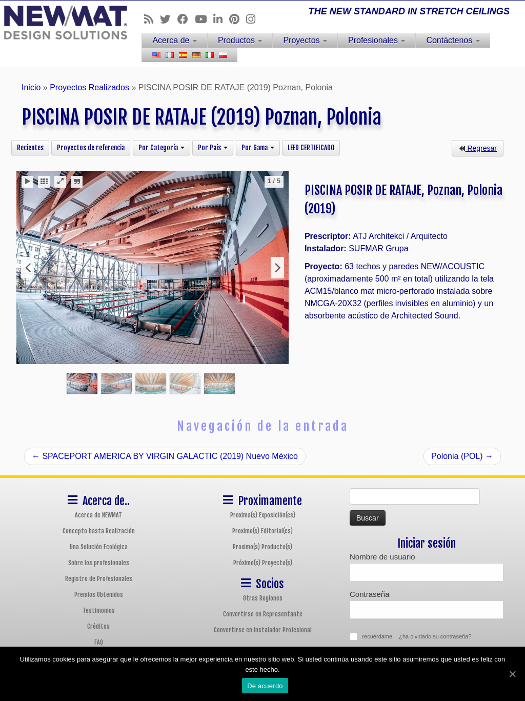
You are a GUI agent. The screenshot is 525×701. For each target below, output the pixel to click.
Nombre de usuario (382, 556)
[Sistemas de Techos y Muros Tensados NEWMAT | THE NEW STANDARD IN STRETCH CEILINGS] (61, 22)
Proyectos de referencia (91, 148)
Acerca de (174, 40)
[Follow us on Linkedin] (221, 19)
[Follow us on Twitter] (168, 19)
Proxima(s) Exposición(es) (262, 515)
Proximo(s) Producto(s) (262, 547)
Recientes (30, 148)
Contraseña (370, 594)
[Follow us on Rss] (152, 19)
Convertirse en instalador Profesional (263, 630)
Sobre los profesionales (98, 563)
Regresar (477, 148)
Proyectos (305, 40)
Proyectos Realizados (89, 87)
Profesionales (376, 40)
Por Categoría (161, 148)
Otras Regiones (262, 598)
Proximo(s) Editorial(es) (262, 531)
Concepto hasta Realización (99, 531)
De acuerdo (265, 686)
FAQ (98, 642)
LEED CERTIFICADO (311, 148)
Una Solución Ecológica (99, 547)
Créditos (98, 626)
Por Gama (257, 148)
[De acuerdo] (512, 674)
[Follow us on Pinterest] (237, 19)
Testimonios (99, 610)
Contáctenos (452, 40)
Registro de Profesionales (98, 579)
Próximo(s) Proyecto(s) (262, 563)
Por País (213, 148)
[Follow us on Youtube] (204, 19)
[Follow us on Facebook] (186, 19)
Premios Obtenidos (98, 594)
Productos (240, 40)
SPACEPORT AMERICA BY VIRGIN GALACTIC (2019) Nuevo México (165, 456)
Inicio (31, 87)
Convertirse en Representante (262, 614)
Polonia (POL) (462, 456)
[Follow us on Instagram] (254, 19)
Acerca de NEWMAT (98, 515)
